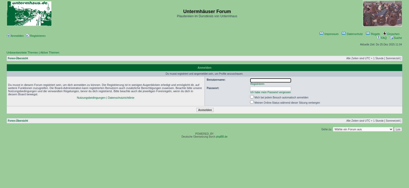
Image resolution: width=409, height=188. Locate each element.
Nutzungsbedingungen (91, 97)
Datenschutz (352, 34)
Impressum (329, 34)
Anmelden (15, 35)
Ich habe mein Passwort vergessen (270, 92)
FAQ (382, 37)
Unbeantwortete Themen (22, 52)
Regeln (373, 34)
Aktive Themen (49, 52)
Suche (396, 37)
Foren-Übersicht (18, 58)
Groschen (391, 34)
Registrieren (35, 35)
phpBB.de (221, 136)
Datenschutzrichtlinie (121, 97)
